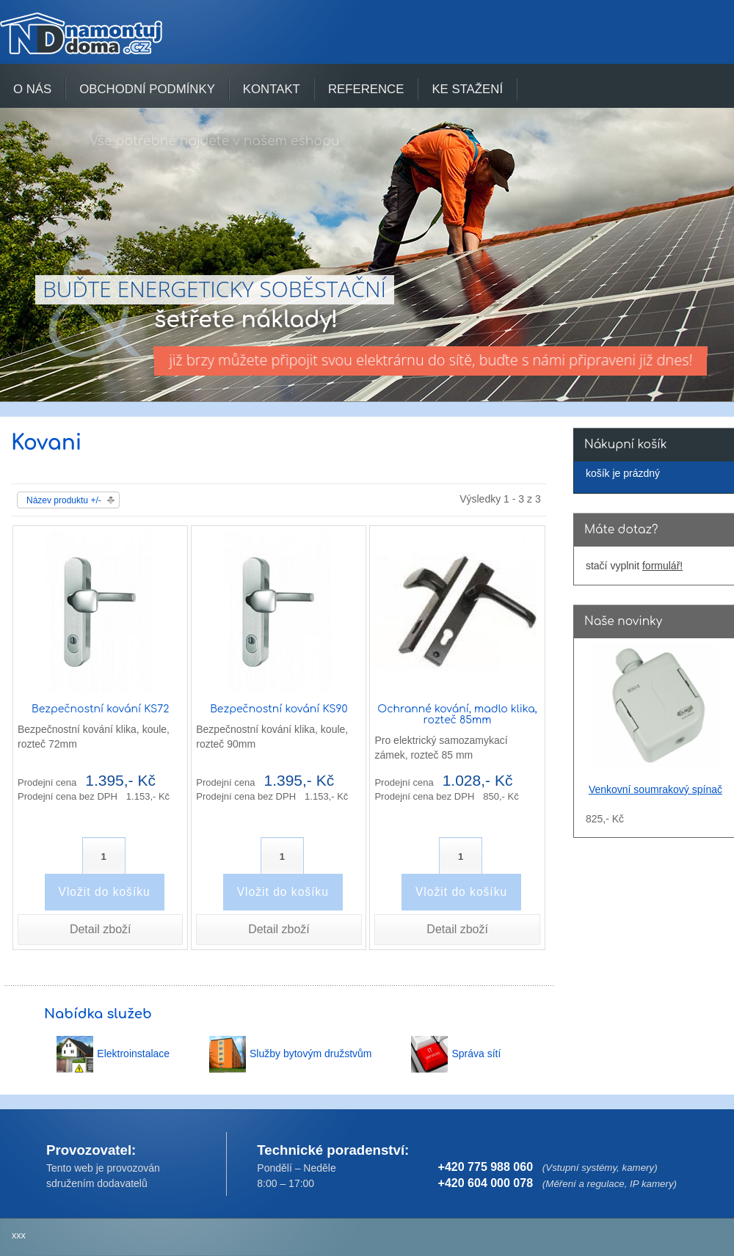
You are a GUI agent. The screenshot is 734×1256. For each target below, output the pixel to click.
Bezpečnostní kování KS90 (278, 709)
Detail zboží (100, 929)
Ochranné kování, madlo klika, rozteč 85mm (457, 715)
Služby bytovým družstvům (311, 1053)
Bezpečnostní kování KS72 (100, 709)
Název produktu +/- (63, 500)
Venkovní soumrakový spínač (655, 789)
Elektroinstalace (133, 1053)
